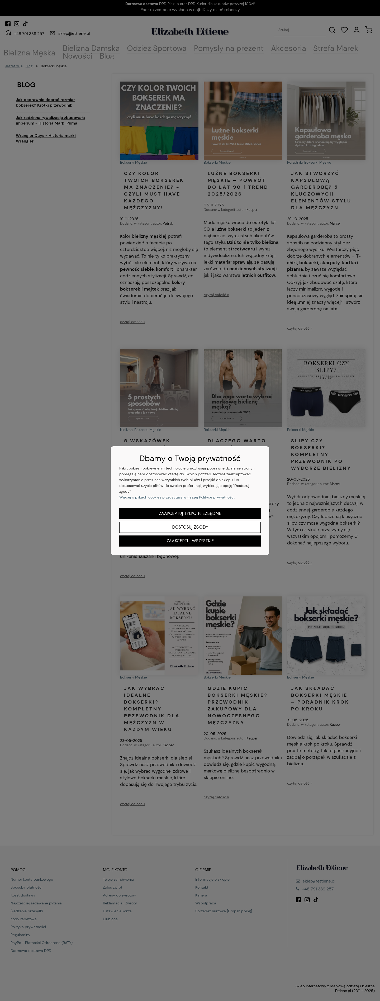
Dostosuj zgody (190, 527)
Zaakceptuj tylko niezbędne (190, 513)
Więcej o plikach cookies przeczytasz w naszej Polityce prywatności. (177, 497)
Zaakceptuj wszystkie (190, 541)
